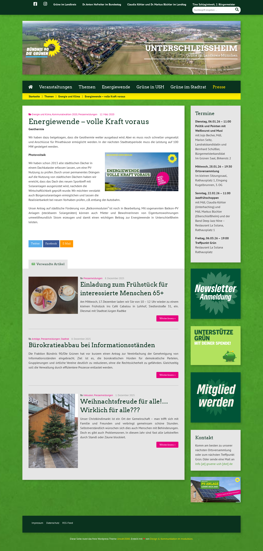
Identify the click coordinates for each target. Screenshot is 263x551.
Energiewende (116, 87)
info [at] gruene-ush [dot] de (214, 464)
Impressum (37, 523)
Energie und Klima (69, 96)
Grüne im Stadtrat (188, 87)
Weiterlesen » (167, 318)
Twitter (35, 243)
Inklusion (88, 395)
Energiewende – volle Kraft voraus (89, 121)
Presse (219, 87)
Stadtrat (65, 338)
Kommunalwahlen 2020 (64, 114)
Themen (87, 87)
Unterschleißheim (191, 48)
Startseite (34, 96)
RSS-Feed (67, 523)
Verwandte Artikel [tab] (51, 264)
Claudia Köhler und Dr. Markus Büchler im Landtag (156, 4)
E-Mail (67, 243)
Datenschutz (52, 523)
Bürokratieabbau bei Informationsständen (92, 345)
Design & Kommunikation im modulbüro (171, 538)
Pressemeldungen (87, 114)
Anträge (36, 338)
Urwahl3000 (123, 538)
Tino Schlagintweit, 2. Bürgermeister (214, 4)
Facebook (51, 243)
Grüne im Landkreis (64, 4)
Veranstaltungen (55, 87)
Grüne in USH (150, 87)
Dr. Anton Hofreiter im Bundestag (101, 4)
